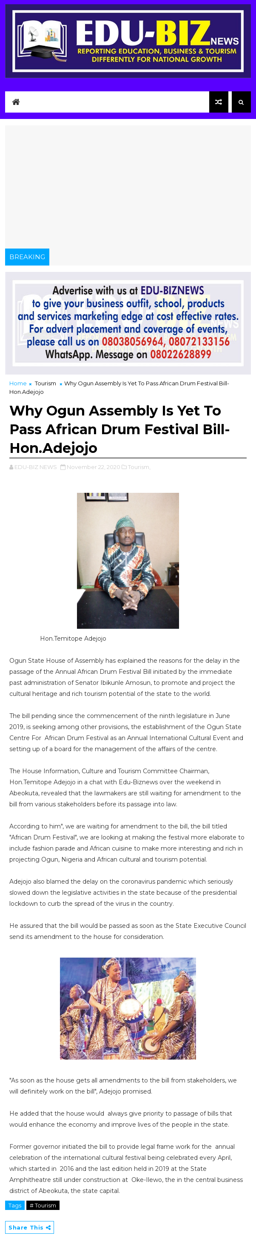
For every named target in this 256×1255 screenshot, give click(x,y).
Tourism (45, 383)
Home (18, 383)
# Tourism (43, 1205)
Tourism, (139, 467)
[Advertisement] (128, 184)
